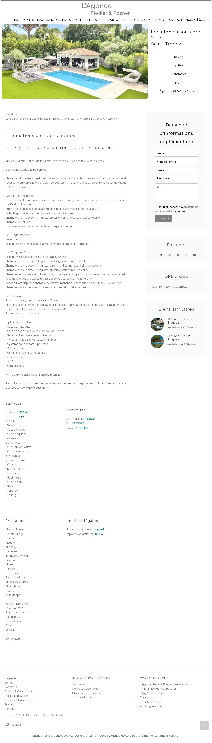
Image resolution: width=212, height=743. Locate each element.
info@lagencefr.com (152, 706)
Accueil (9, 114)
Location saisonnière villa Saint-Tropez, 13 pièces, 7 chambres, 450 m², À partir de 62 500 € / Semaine (61, 118)
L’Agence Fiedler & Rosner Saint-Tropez (164, 684)
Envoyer (163, 219)
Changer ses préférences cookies (52, 735)
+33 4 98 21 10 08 (150, 701)
